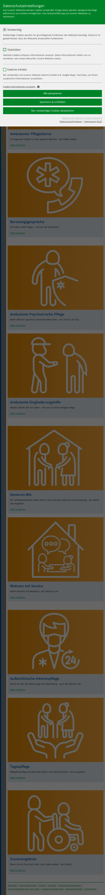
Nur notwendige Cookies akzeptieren (52, 110)
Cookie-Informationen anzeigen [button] (21, 86)
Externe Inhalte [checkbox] (17, 69)
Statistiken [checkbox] (14, 49)
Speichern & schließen (52, 102)
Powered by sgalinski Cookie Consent (81, 118)
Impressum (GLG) (93, 121)
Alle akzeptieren (52, 93)
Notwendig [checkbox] (14, 29)
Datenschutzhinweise (71, 121)
